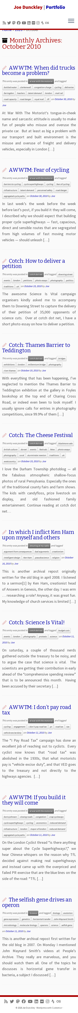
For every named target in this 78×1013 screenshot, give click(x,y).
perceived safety (44, 190)
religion (55, 557)
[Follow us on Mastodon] (14, 23)
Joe (4, 105)
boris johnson (10, 817)
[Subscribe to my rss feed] (5, 23)
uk (17, 286)
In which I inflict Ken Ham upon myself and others (38, 535)
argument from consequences (17, 551)
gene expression (11, 919)
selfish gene (66, 925)
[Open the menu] (71, 21)
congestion (41, 817)
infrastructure (10, 190)
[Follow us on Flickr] (34, 23)
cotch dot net (36, 274)
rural (21, 455)
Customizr (57, 1007)
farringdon (9, 93)
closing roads (26, 817)
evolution (67, 913)
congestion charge (42, 87)
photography (56, 280)
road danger (25, 99)
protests (43, 636)
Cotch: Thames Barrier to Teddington (36, 348)
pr (51, 726)
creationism (57, 551)
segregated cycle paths (14, 196)
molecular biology (28, 925)
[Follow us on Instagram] (38, 23)
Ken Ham (27, 557)
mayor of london (38, 829)
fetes (52, 449)
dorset (24, 449)
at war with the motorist (41, 81)
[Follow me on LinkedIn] (29, 23)
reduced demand (57, 829)
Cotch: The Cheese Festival (41, 435)
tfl (48, 99)
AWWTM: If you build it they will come (34, 800)
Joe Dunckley (28, 1007)
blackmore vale (65, 443)
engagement (19, 726)
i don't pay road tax (37, 726)
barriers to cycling (12, 184)
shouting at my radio (39, 545)
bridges (61, 358)
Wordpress (41, 1007)
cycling (57, 87)
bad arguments (42, 551)
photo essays (41, 280)
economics (41, 823)
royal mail (39, 99)
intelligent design (12, 557)
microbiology (10, 925)
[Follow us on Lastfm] (47, 23)
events (7, 280)
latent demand (35, 93)
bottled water (10, 87)
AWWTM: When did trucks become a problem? (38, 71)
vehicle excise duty (12, 732)
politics (69, 280)
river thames (9, 370)
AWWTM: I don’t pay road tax (36, 710)
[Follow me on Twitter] (9, 23)
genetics (26, 919)
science (53, 636)
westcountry (10, 461)
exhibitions (9, 364)
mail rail (59, 93)
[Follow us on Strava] (43, 23)
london (48, 93)
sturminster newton (36, 455)
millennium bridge (36, 364)
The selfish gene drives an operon (37, 902)
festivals (43, 449)
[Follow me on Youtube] (24, 23)
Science (33, 913)
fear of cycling (62, 184)
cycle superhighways (33, 184)
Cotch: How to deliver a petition (33, 264)
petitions (27, 280)
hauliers (21, 93)
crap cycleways (56, 817)
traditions (8, 286)
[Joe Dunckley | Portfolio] (39, 7)
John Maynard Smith (63, 919)
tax (67, 726)
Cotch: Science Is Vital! (37, 622)
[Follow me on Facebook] (19, 23)
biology (56, 913)
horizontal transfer (41, 919)
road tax (59, 726)
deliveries (68, 87)
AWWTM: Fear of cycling (39, 170)
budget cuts (63, 630)
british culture (10, 449)
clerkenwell (25, 87)
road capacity (10, 99)
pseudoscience (42, 557)
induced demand (58, 823)
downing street (65, 274)
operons (44, 925)
